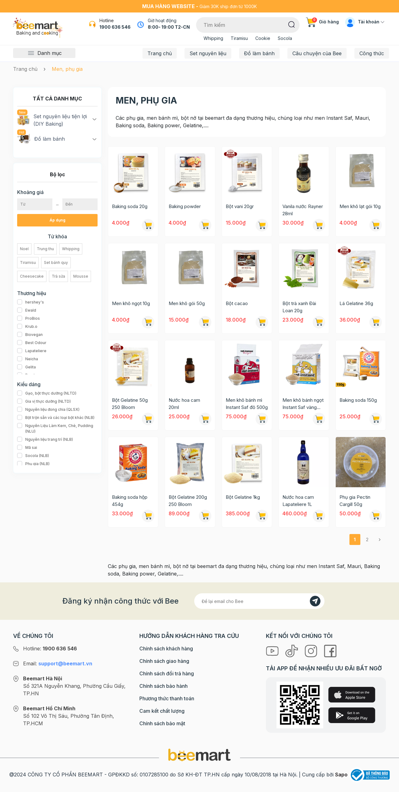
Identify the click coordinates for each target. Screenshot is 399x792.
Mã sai (27, 447)
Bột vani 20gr (240, 206)
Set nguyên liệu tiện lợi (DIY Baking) (52, 120)
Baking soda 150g (358, 400)
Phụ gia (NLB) (33, 464)
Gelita (26, 367)
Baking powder (185, 206)
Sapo (341, 774)
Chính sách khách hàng (166, 648)
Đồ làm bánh (259, 53)
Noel (24, 248)
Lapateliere (31, 351)
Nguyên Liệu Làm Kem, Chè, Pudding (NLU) (57, 428)
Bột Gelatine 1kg (243, 497)
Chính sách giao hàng (164, 661)
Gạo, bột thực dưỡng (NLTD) (46, 393)
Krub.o (27, 326)
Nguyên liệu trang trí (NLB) (45, 439)
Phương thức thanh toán (166, 698)
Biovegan (30, 335)
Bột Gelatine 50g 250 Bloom (130, 403)
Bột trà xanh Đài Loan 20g (299, 306)
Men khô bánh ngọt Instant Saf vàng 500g (303, 404)
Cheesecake (32, 276)
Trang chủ (159, 53)
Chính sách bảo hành (163, 686)
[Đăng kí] (315, 601)
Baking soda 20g (129, 206)
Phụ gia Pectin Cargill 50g (354, 500)
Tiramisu (239, 38)
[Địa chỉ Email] (259, 601)
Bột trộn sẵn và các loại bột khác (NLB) (55, 417)
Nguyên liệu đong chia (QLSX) (48, 409)
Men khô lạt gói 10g (360, 206)
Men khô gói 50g (187, 303)
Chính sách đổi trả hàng (166, 673)
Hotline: (50, 648)
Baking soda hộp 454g (129, 500)
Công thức (371, 53)
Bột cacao (237, 303)
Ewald (26, 310)
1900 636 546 (115, 27)
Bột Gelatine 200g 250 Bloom (188, 500)
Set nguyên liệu (208, 53)
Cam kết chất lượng (162, 711)
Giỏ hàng (322, 21)
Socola (285, 38)
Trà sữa (58, 276)
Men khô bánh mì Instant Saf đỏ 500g (247, 403)
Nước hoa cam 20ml (184, 403)
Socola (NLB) (33, 456)
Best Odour (31, 343)
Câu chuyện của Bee (317, 53)
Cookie (262, 38)
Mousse (80, 276)
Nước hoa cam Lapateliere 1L (298, 500)
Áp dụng (57, 220)
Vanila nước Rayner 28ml (302, 209)
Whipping (213, 38)
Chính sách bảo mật (162, 723)
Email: (57, 663)
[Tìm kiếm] (291, 24)
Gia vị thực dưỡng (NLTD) (44, 401)
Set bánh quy (56, 262)
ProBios (28, 318)
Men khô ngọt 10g (131, 303)
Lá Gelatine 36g (356, 303)
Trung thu (45, 248)
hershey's (30, 302)
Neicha (27, 359)
